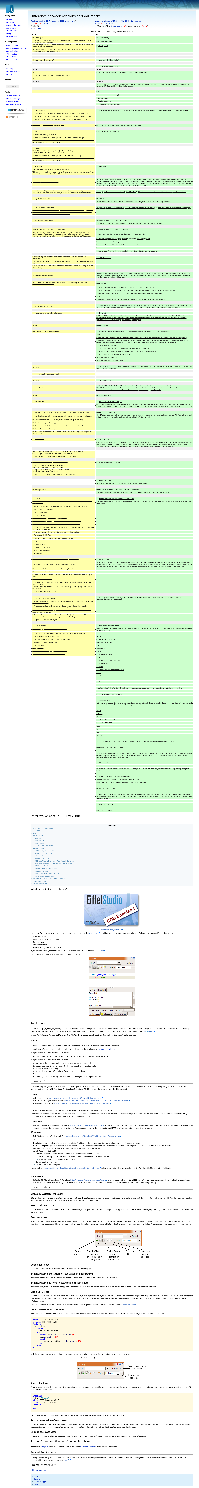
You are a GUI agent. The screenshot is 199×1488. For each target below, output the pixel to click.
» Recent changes (13, 71)
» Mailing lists (11, 36)
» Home (9, 19)
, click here (111, 929)
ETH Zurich (93, 933)
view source (70, 21)
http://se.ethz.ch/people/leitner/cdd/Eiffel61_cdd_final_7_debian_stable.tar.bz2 (96, 1100)
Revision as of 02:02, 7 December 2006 (47, 21)
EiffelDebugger (40, 1481)
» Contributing (12, 51)
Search (8, 79)
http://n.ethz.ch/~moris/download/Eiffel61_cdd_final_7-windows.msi (92, 1136)
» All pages (10, 68)
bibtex (150, 1031)
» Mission (10, 22)
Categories (35, 1476)
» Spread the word (13, 25)
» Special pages (12, 101)
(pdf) (67, 1460)
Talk (40, 23)
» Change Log (11, 54)
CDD (36, 1484)
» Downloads (11, 31)
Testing (37, 1479)
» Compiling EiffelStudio (16, 48)
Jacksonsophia (116, 26)
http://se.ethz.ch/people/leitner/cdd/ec (86, 1125)
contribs (47, 23)
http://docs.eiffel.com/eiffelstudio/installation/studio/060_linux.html (82, 1103)
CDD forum (99, 951)
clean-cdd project (129, 1304)
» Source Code (12, 45)
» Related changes (13, 98)
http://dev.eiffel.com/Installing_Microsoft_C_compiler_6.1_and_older (71, 1168)
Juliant (97, 23)
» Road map (11, 56)
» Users (9, 74)
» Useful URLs (11, 59)
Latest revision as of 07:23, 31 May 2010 (112, 21)
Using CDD (44, 1446)
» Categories (11, 28)
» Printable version (13, 104)
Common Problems (108, 1049)
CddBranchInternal (38, 1470)
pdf (144, 1031)
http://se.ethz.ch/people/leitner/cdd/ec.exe (88, 1180)
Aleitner (34, 23)
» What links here (13, 96)
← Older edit (36, 28)
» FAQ (8, 33)
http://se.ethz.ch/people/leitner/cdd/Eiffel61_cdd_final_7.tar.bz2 (75, 1098)
